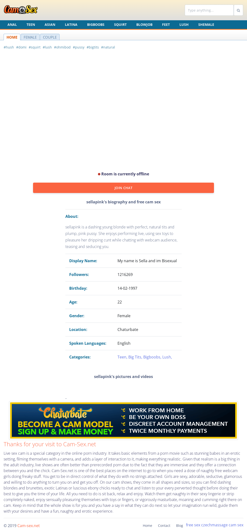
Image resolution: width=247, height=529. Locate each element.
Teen (31, 24)
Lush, (167, 357)
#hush (9, 47)
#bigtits (93, 47)
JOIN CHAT (123, 187)
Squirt (120, 24)
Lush (184, 24)
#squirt (35, 47)
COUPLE (50, 37)
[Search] (209, 10)
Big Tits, (135, 357)
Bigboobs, (152, 357)
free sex (193, 525)
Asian (50, 24)
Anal (12, 24)
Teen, (122, 357)
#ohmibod (62, 47)
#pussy (78, 47)
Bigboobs (95, 24)
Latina (71, 24)
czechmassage (214, 525)
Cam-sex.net (28, 525)
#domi (21, 47)
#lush (47, 47)
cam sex (236, 525)
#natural (108, 47)
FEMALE (30, 37)
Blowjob (144, 24)
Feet (166, 24)
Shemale (206, 24)
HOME (12, 37)
